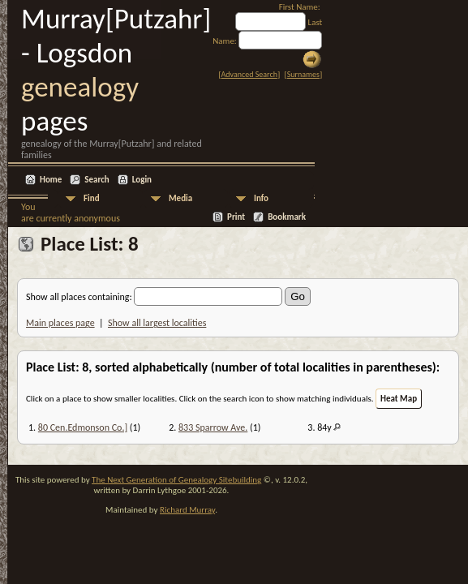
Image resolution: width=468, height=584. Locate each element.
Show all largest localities (157, 322)
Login (142, 179)
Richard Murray (187, 510)
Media (180, 198)
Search (96, 179)
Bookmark (287, 217)
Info (261, 198)
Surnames (303, 74)
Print (236, 217)
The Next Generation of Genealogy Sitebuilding (176, 479)
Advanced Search (249, 74)
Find (92, 198)
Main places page (60, 322)
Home (51, 179)
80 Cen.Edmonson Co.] (82, 427)
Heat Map (398, 398)
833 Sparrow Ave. (212, 427)
